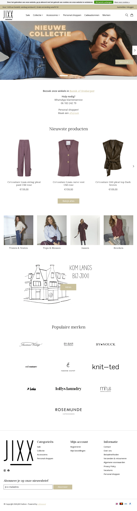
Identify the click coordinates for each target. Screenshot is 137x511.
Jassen (85, 248)
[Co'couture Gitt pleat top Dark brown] (113, 158)
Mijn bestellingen (77, 452)
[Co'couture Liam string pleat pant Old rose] (24, 158)
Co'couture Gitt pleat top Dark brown (112, 183)
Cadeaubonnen (91, 15)
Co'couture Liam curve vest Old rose (68, 183)
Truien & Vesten (18, 248)
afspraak (74, 113)
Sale (28, 15)
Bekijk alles (68, 201)
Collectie (41, 452)
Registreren (75, 448)
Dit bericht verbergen (104, 2)
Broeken (118, 248)
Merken (106, 15)
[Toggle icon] (127, 15)
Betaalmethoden (111, 456)
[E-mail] (28, 488)
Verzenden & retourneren (115, 460)
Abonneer (63, 488)
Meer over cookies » (122, 2)
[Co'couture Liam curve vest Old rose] (68, 158)
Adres (68, 288)
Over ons (108, 452)
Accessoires (42, 456)
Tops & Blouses (52, 248)
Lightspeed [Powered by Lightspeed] (41, 506)
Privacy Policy (110, 468)
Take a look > (120, 60)
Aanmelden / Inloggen (125, 7)
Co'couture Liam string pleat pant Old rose (24, 183)
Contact (107, 448)
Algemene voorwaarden (114, 464)
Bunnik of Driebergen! (82, 91)
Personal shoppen (72, 15)
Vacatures (108, 472)
